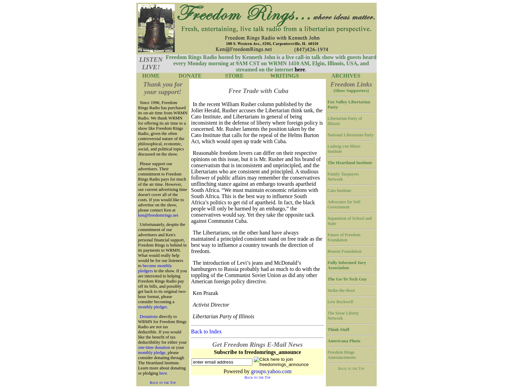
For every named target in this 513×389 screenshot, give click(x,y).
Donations (149, 316)
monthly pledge (152, 352)
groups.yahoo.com (271, 371)
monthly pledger (152, 307)
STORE (234, 76)
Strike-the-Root (341, 290)
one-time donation (154, 347)
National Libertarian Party (351, 135)
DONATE (190, 76)
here (163, 373)
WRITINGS (284, 76)
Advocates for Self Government (344, 204)
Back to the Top (163, 382)
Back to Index (206, 331)
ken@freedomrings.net (158, 215)
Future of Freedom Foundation (344, 237)
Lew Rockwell (340, 301)
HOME (151, 76)
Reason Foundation (345, 251)
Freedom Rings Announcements (342, 355)
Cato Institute (339, 190)
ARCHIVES (345, 76)
